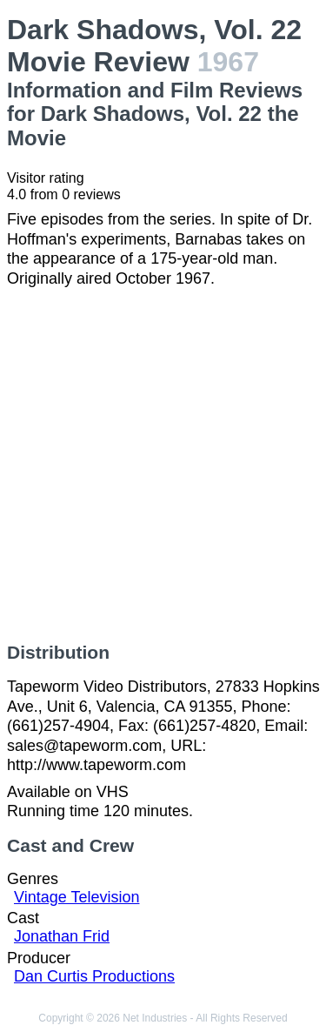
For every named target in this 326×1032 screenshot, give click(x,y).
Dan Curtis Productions (94, 976)
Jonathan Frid (62, 936)
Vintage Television (76, 897)
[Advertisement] (163, 465)
